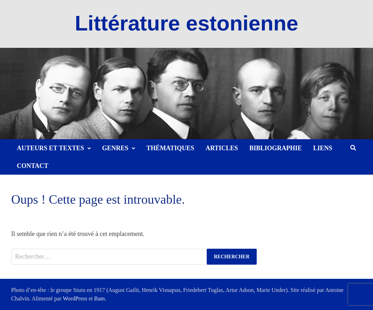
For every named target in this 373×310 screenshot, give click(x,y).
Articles (222, 148)
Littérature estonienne (186, 23)
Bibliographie (275, 148)
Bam (99, 298)
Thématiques (170, 148)
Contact (33, 165)
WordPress (75, 298)
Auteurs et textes (50, 148)
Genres (115, 148)
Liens (322, 148)
